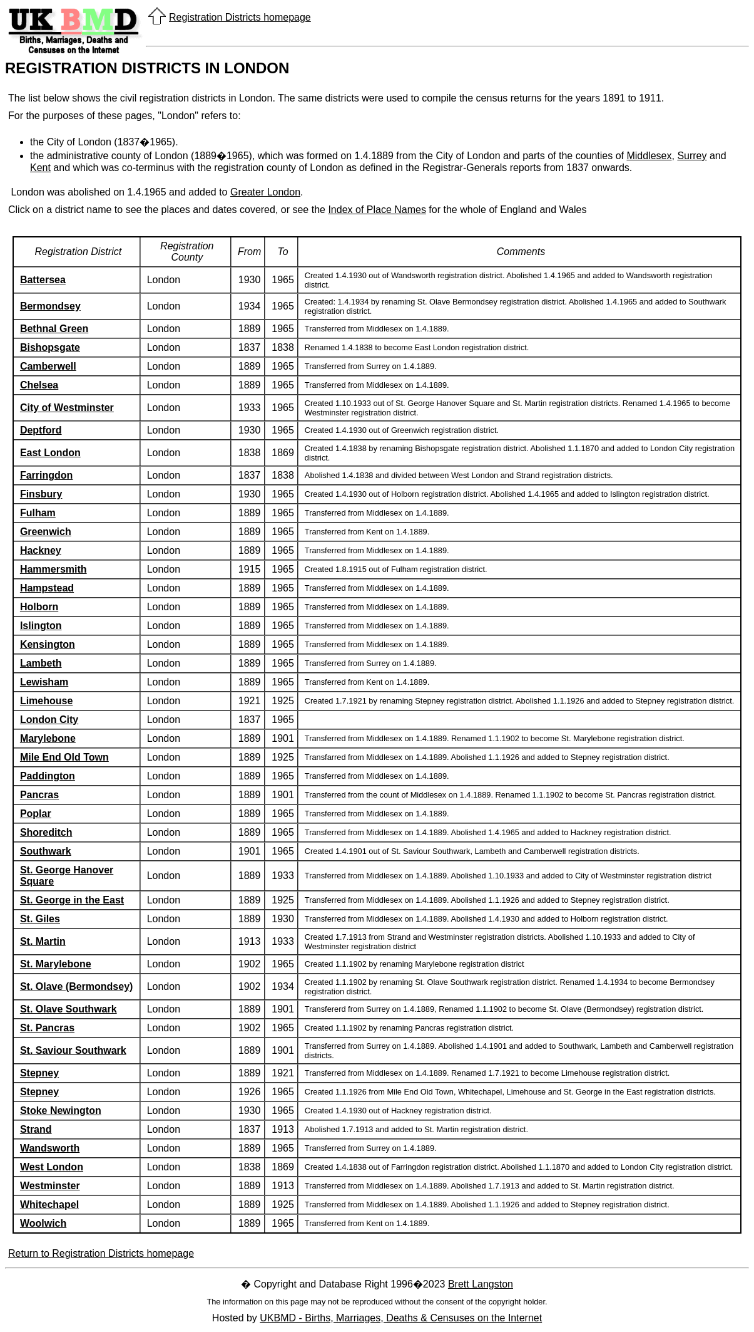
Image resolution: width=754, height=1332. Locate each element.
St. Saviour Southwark (73, 1050)
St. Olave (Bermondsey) (76, 986)
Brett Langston (480, 1284)
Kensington (47, 644)
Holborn (39, 606)
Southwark (45, 851)
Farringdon (46, 475)
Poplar (35, 813)
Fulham (38, 512)
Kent (40, 167)
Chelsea (39, 385)
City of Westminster (67, 407)
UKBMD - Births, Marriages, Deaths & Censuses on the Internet (401, 1318)
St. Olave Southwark (68, 1009)
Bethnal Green (54, 328)
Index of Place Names (377, 209)
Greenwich (45, 531)
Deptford (41, 430)
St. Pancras (47, 1027)
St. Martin (43, 941)
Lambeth (41, 663)
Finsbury (41, 494)
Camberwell (48, 366)
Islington (41, 625)
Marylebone (48, 738)
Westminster (50, 1185)
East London (50, 452)
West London (51, 1167)
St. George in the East (72, 900)
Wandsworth (49, 1148)
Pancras (39, 794)
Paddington (47, 776)
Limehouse (46, 700)
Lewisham (44, 682)
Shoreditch (46, 832)
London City (49, 719)
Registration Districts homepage (240, 17)
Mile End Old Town (64, 757)
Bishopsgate (50, 347)
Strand (36, 1129)
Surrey (691, 155)
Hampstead (47, 588)
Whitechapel (49, 1204)
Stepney (39, 1073)
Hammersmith (53, 569)
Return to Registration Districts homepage (101, 1253)
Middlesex (648, 155)
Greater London (265, 192)
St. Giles (40, 918)
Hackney (40, 550)
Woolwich (43, 1223)
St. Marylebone (55, 964)
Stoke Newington (60, 1110)
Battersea (43, 279)
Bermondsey (50, 306)
